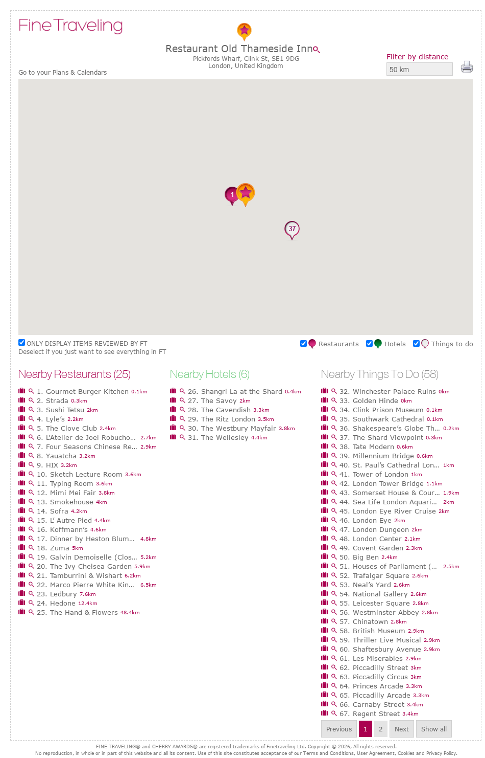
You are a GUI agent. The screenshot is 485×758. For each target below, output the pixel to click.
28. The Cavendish (219, 410)
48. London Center (371, 538)
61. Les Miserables (371, 658)
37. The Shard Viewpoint (381, 437)
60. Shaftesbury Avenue (380, 649)
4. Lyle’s (51, 419)
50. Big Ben (359, 557)
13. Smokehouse (65, 502)
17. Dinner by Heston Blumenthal (87, 538)
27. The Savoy (212, 400)
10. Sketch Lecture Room (80, 474)
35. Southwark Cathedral (382, 419)
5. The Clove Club (67, 428)
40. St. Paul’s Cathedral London (390, 465)
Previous (339, 728)
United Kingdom (259, 65)
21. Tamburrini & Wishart (79, 575)
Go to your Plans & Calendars (62, 72)
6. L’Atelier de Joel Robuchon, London (87, 437)
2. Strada (52, 400)
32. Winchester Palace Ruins (388, 391)
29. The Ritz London (221, 419)
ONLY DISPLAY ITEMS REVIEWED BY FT (87, 343)
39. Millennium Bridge (377, 456)
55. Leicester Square (375, 603)
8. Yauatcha (57, 456)
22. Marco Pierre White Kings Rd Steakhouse (87, 585)
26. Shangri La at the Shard (235, 391)
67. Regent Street (370, 713)
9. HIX (47, 465)
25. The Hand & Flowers (77, 612)
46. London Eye (366, 520)
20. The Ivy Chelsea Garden (84, 566)
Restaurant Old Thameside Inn (239, 48)
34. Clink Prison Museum (382, 410)
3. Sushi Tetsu (60, 410)
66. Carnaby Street (372, 704)
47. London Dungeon (374, 529)
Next (402, 728)
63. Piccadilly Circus (374, 677)
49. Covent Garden (371, 548)
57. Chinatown (364, 621)
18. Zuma (53, 548)
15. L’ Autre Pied (64, 520)
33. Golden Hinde (369, 400)
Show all (434, 728)
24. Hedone (56, 603)
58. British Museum (372, 631)
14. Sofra (52, 511)
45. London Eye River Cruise (388, 511)
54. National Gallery (374, 594)
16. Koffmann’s (62, 529)
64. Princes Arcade (371, 686)
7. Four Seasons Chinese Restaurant (87, 446)
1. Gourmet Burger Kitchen (83, 391)
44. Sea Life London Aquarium (390, 502)
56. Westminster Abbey (379, 612)
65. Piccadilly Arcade (375, 695)
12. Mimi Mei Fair (66, 492)
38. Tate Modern (367, 446)
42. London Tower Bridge (382, 483)
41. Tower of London (374, 474)
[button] (192, 183)
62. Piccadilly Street (374, 667)
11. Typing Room (65, 483)
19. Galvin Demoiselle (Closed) (87, 557)
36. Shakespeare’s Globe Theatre (390, 428)
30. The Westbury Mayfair (232, 428)
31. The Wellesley (218, 437)
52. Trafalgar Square (374, 575)
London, (221, 65)
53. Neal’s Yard (365, 585)
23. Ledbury (57, 594)
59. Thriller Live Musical (380, 640)
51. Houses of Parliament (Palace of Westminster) (390, 566)
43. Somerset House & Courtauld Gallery (390, 492)
